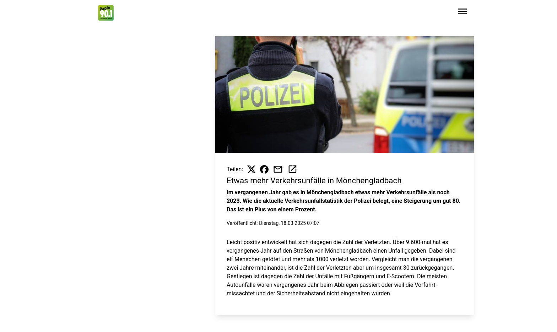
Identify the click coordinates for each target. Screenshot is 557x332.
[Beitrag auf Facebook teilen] (264, 169)
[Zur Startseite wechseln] (106, 13)
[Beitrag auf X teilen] (251, 169)
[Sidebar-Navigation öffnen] (462, 13)
